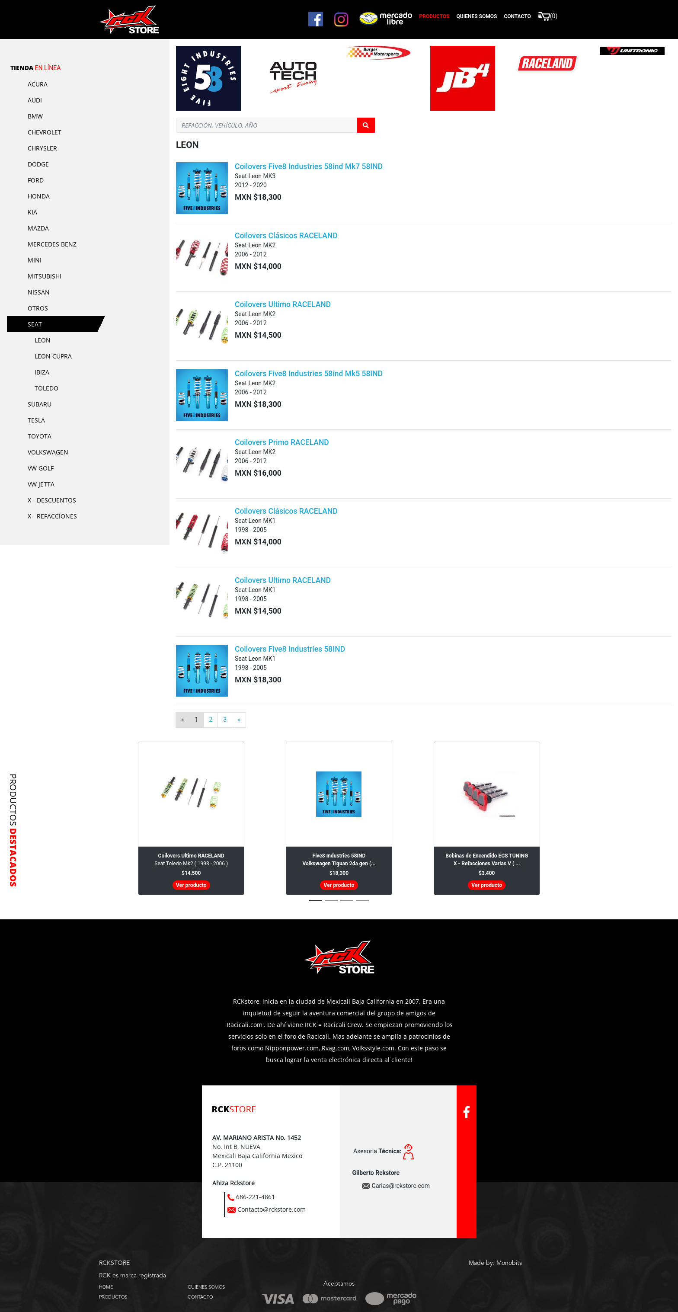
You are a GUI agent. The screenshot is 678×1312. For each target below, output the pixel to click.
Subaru (39, 404)
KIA (32, 212)
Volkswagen (48, 452)
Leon (43, 340)
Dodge (38, 164)
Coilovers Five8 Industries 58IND (290, 649)
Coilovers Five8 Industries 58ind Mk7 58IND (309, 166)
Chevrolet (44, 132)
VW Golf (41, 468)
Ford (36, 180)
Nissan (39, 292)
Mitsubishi (44, 276)
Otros (38, 308)
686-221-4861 (255, 1197)
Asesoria (377, 1151)
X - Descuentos (52, 500)
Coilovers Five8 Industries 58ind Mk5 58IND (309, 373)
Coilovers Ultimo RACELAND (283, 304)
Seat (35, 324)
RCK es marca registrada (132, 1276)
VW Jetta (41, 484)
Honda (39, 196)
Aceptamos (339, 1284)
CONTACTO (200, 1296)
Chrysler (42, 148)
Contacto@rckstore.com (271, 1209)
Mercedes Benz (52, 244)
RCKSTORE (114, 1263)
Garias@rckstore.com (400, 1185)
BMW (35, 116)
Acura (38, 84)
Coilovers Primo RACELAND (282, 442)
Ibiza (42, 372)
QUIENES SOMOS (206, 1287)
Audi (35, 100)
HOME (106, 1287)
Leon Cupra (53, 356)
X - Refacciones (52, 516)
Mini (35, 260)
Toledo (46, 388)
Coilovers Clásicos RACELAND (286, 235)
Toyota (39, 436)
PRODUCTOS (113, 1296)
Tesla (36, 420)
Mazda (38, 228)
